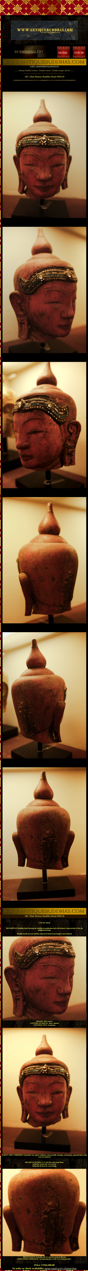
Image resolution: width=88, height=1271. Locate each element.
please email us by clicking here (60, 1268)
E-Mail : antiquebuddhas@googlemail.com (44, 66)
